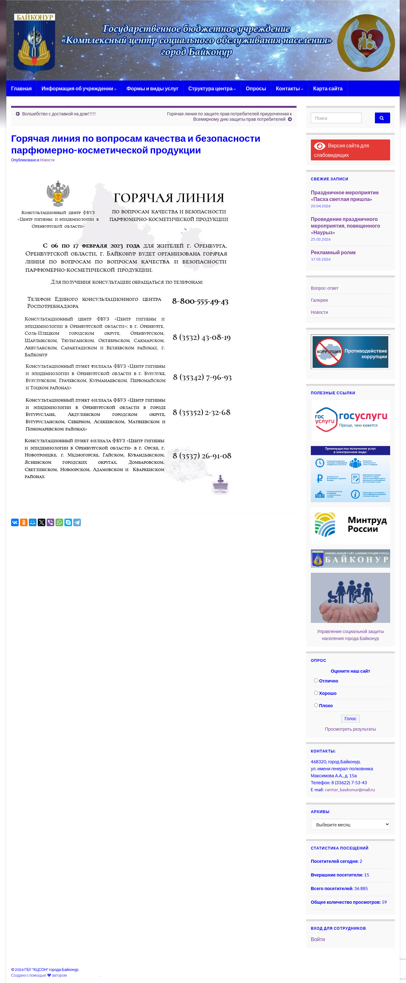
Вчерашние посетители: (337, 874)
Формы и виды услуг (153, 88)
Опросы (256, 88)
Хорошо (328, 693)
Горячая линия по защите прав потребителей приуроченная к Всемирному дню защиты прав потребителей (229, 116)
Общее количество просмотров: (346, 902)
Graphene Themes (83, 975)
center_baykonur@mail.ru (350, 789)
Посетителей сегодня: (335, 861)
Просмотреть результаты (350, 729)
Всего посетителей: (332, 888)
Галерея (319, 300)
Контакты (289, 88)
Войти (318, 939)
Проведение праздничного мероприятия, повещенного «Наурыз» (345, 225)
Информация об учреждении (79, 88)
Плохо (326, 705)
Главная (21, 88)
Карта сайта (328, 88)
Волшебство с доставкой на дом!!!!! (59, 113)
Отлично (328, 680)
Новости (47, 160)
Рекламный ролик (333, 252)
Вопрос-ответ (324, 288)
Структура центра (212, 88)
